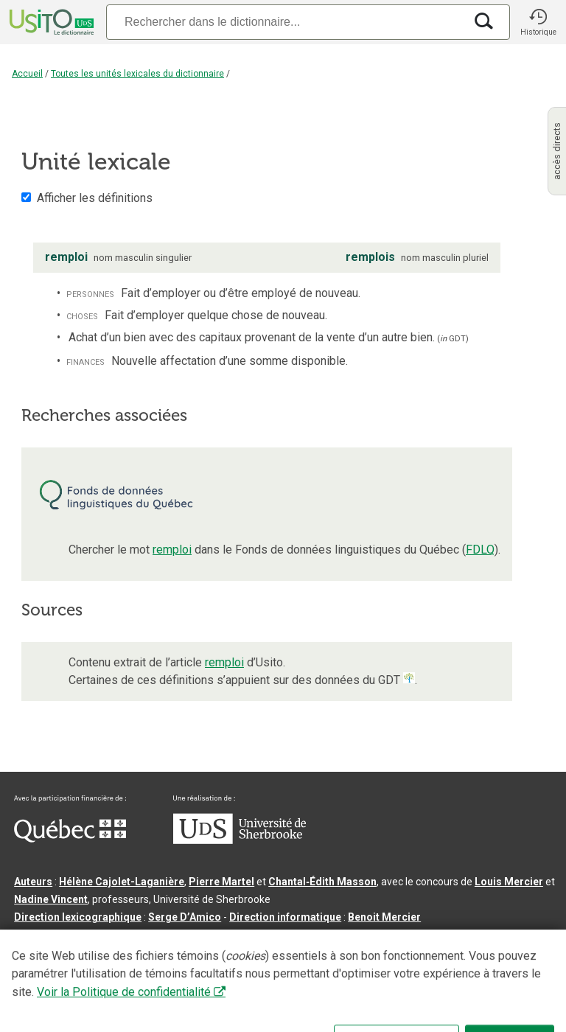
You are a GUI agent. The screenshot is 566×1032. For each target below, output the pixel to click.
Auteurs (33, 882)
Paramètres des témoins (467, 976)
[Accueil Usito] (50, 22)
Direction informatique (285, 917)
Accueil (27, 74)
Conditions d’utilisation (341, 976)
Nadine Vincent (51, 899)
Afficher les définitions (95, 198)
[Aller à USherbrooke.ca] (239, 840)
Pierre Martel (221, 882)
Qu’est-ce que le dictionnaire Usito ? (102, 976)
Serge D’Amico (184, 917)
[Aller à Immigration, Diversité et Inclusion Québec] (70, 839)
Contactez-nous (237, 976)
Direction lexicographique (78, 917)
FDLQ (480, 550)
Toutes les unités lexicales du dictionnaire (137, 74)
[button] (538, 22)
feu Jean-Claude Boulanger (224, 935)
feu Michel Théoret (419, 935)
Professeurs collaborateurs (82, 935)
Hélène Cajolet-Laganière (121, 882)
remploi (172, 550)
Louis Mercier (509, 882)
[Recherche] (285, 21)
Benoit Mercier (384, 917)
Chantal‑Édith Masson (322, 882)
